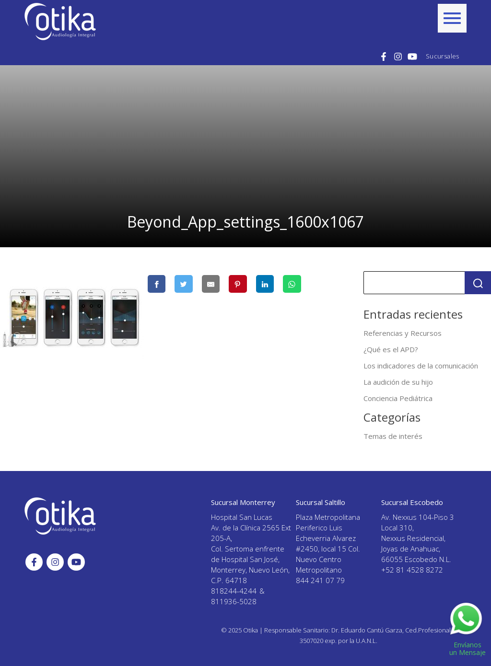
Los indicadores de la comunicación (420, 365)
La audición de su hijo (398, 382)
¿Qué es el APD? (390, 349)
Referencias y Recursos (402, 333)
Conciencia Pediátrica (398, 398)
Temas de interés (392, 436)
